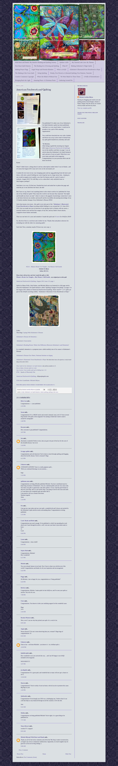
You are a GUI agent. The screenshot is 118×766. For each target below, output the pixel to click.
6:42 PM (23, 570)
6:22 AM (23, 707)
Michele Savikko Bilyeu (28, 389)
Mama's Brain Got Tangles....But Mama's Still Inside (33, 277)
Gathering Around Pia (65, 80)
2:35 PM (23, 406)
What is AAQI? (61, 69)
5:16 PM (23, 475)
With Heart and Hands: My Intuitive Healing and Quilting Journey (35, 62)
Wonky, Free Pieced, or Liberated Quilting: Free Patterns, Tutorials (71, 73)
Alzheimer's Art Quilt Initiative (32, 392)
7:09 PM (23, 595)
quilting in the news (53, 392)
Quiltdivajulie (25, 653)
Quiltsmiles (24, 696)
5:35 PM (23, 514)
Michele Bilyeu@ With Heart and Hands (32, 737)
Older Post (68, 754)
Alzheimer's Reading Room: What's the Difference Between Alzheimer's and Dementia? (42, 345)
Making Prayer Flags (21, 69)
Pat (22, 505)
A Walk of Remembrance (91, 76)
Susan (22, 412)
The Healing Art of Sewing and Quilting (46, 66)
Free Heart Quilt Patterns (23, 66)
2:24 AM (23, 611)
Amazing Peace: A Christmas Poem (44, 80)
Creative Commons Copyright (24, 76)
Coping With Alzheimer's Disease (33, 332)
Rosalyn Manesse (26, 617)
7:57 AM (23, 720)
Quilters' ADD (64, 62)
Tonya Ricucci (25, 726)
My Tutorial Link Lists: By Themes (83, 62)
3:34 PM (23, 445)
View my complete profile (84, 108)
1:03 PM (23, 690)
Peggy (22, 576)
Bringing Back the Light (22, 80)
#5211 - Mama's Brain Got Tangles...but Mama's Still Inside (44, 266)
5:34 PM (23, 499)
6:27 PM (23, 557)
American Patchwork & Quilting (59, 148)
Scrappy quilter (25, 451)
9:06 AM (23, 746)
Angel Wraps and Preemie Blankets (42, 69)
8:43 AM (23, 636)
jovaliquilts (24, 670)
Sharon (23, 683)
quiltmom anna (25, 481)
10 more (57, 216)
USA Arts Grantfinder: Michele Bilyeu (28, 380)
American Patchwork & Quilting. (26, 376)
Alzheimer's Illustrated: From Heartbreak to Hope (31, 359)
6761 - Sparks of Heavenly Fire (25, 372)
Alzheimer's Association (23, 341)
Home (44, 754)
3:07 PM (23, 432)
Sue (22, 438)
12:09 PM (23, 647)
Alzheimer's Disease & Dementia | (26, 337)
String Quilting (42, 73)
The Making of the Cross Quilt (24, 73)
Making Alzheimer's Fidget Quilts (81, 66)
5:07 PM (23, 664)
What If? (65, 66)
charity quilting (44, 392)
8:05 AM (23, 623)
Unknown (23, 464)
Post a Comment (23, 750)
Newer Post (20, 754)
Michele (23, 563)
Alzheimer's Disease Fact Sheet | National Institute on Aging (34, 355)
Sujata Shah (24, 550)
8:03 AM (23, 731)
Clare (22, 601)
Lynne (22, 539)
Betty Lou (24, 401)
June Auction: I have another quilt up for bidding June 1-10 (31, 370)
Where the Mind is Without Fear (47, 76)
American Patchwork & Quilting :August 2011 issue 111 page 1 (35, 281)
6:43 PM (23, 582)
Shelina (23, 713)
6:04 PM (23, 533)
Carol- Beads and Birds (27, 520)
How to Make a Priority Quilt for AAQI (26, 368)
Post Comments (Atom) (30, 757)
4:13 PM (23, 458)
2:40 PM (23, 421)
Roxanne (23, 427)
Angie (22, 629)
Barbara (23, 588)
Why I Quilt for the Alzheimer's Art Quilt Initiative (29, 366)
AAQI (22, 392)
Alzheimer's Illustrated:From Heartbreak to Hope (85, 69)
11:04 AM (23, 677)
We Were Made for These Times (70, 76)
